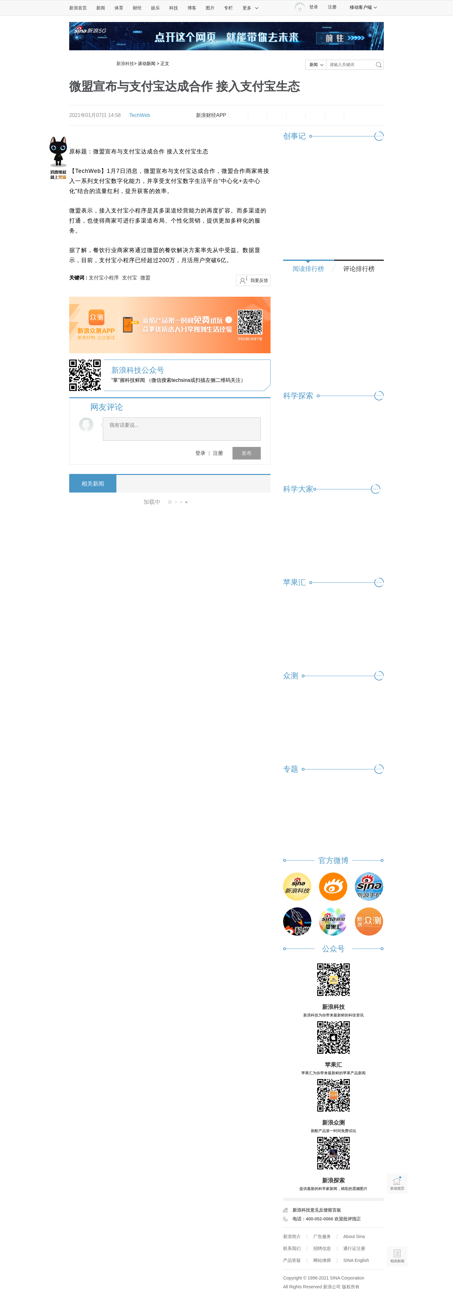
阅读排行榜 (308, 268)
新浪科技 (125, 63)
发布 (247, 453)
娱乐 (155, 7)
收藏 (276, 115)
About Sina (354, 1236)
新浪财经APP (211, 115)
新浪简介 (292, 1236)
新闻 (100, 7)
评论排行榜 (359, 268)
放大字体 (257, 115)
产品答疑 (292, 1260)
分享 (334, 115)
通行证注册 (354, 1248)
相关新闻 (92, 484)
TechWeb (139, 115)
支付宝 (129, 277)
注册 (332, 7)
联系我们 (292, 1248)
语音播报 (397, 1232)
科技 (173, 7)
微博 (296, 115)
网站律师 (322, 1260)
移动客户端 (364, 7)
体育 (119, 7)
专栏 (228, 7)
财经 (137, 7)
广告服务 (322, 1236)
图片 (210, 7)
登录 (200, 453)
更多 (251, 7)
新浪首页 (78, 7)
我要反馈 (259, 280)
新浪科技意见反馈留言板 (317, 1210)
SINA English (356, 1260)
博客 (191, 7)
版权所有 (351, 1286)
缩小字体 (238, 115)
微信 (315, 115)
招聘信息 (322, 1248)
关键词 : (79, 277)
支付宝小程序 (104, 277)
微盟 (145, 277)
